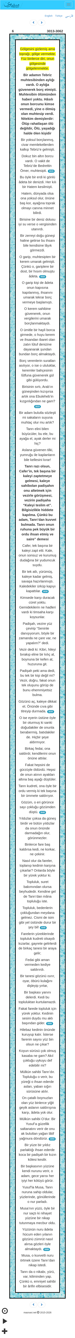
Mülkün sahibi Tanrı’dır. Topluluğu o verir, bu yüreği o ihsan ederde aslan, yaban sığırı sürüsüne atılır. (37, 1081)
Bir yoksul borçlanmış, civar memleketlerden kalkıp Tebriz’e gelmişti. (37, 144)
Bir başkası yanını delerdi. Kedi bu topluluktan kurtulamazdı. (37, 997)
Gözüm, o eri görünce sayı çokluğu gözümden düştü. (37, 807)
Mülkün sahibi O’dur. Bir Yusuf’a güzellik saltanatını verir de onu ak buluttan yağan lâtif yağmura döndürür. (37, 1128)
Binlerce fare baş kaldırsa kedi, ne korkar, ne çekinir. (37, 849)
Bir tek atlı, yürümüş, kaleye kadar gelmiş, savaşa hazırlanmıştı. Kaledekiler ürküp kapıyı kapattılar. (37, 581)
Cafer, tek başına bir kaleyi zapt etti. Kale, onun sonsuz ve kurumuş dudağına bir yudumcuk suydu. (37, 555)
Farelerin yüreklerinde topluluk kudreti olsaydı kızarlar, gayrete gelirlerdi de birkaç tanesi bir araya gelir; (37, 943)
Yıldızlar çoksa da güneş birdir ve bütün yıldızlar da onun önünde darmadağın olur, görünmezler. (37, 828)
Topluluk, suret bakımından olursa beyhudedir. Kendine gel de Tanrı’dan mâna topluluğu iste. (37, 891)
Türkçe (58, 15)
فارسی (69, 16)
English (49, 15)
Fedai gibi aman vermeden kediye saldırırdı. (37, 964)
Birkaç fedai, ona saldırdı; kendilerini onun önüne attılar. (37, 753)
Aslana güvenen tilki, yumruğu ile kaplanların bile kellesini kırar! (37, 454)
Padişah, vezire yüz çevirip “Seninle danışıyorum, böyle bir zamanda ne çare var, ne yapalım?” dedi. (37, 633)
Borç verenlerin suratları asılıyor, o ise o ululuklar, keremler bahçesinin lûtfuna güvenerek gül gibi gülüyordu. (37, 370)
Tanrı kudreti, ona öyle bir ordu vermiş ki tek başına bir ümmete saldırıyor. (37, 790)
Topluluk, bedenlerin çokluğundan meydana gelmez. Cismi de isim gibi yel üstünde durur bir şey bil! (37, 917)
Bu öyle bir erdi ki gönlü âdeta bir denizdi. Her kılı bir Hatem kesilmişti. (37, 182)
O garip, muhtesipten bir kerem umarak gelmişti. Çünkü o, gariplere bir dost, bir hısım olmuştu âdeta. (37, 266)
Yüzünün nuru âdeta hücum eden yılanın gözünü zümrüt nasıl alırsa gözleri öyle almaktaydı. (37, 1239)
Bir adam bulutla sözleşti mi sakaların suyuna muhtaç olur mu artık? (37, 417)
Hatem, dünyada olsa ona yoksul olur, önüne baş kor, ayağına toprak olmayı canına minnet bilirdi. (37, 203)
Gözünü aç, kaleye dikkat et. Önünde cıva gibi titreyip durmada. (37, 706)
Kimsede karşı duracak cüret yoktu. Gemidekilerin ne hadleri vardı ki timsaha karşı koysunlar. (37, 607)
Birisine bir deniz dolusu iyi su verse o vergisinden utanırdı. (37, 224)
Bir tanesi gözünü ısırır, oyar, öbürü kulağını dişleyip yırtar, (37, 981)
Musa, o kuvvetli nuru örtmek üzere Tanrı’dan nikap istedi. (37, 1260)
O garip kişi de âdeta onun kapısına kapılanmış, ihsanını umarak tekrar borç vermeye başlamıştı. (37, 292)
